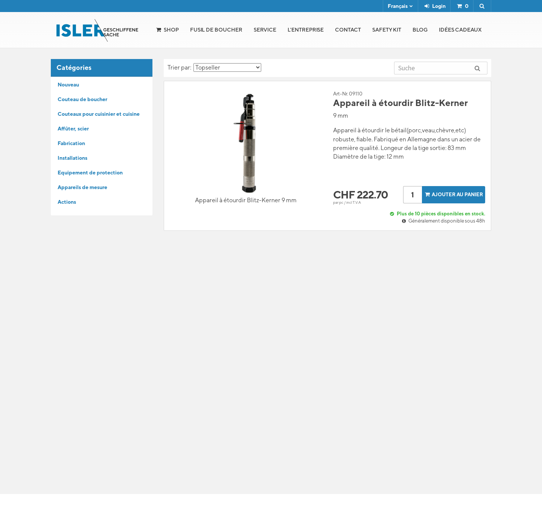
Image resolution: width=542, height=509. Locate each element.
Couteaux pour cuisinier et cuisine (99, 114)
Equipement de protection (90, 173)
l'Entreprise (306, 30)
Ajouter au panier (453, 194)
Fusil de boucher (216, 30)
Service (265, 30)
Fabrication (71, 143)
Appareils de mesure (82, 187)
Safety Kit (386, 30)
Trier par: (214, 67)
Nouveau (68, 85)
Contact (348, 30)
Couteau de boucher (82, 99)
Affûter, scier (73, 129)
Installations (72, 158)
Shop (171, 30)
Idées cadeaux (460, 30)
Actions (67, 202)
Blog (420, 30)
